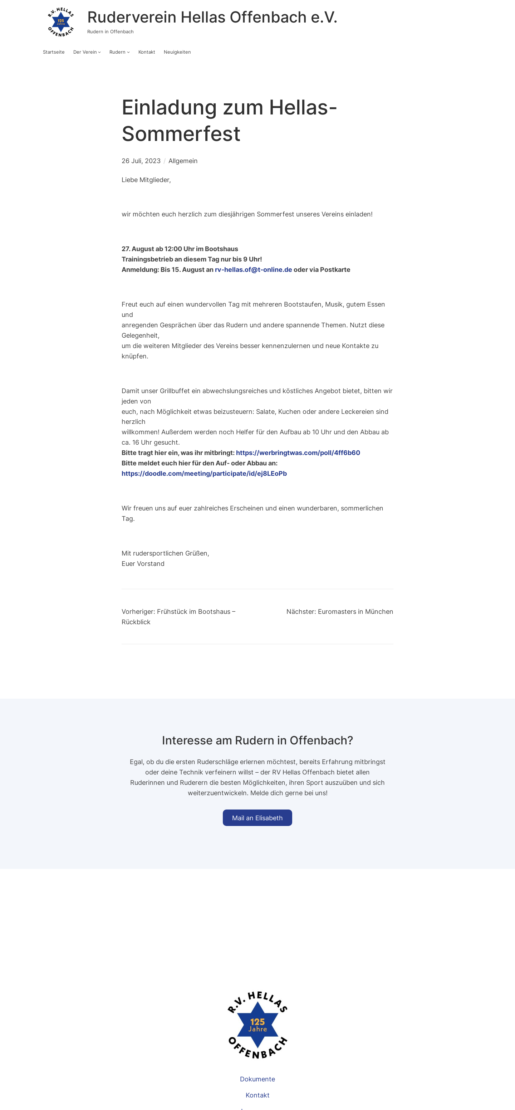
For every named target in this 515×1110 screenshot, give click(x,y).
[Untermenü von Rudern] (128, 51)
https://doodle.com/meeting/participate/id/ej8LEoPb (204, 473)
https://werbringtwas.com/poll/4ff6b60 (298, 452)
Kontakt (258, 1095)
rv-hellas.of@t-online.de (253, 269)
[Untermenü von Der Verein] (99, 51)
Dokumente (257, 1079)
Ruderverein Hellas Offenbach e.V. (212, 17)
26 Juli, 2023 (141, 161)
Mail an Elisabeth (257, 818)
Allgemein (183, 161)
